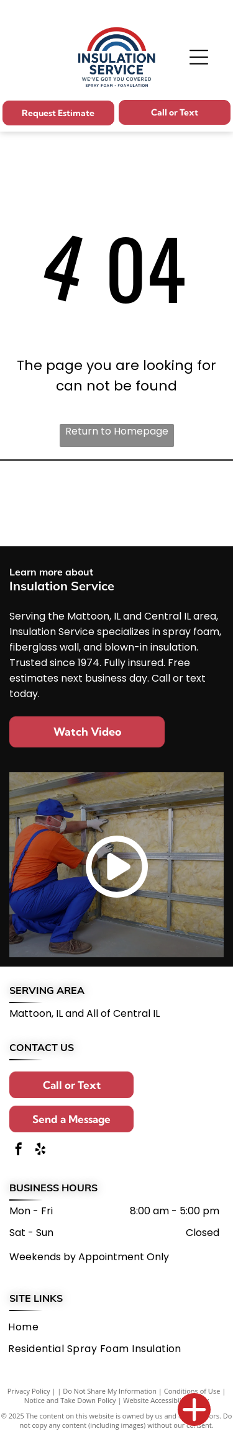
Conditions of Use (192, 1391)
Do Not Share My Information (110, 1391)
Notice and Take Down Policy (70, 1400)
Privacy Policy (28, 1391)
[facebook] (18, 1151)
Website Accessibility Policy (166, 1400)
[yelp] (40, 1151)
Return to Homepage (116, 431)
